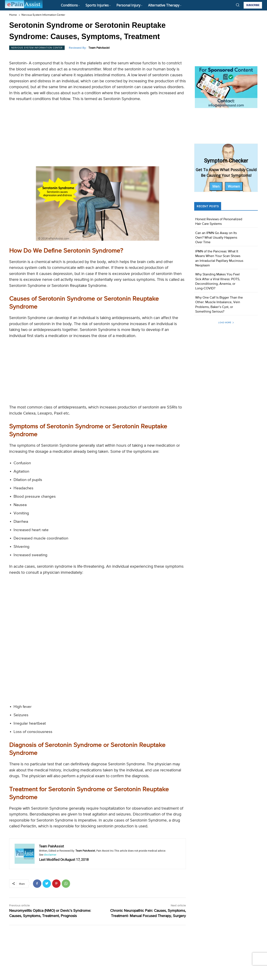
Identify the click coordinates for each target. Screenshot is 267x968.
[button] (237, 5)
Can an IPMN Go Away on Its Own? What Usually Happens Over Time (216, 238)
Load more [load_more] (226, 322)
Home (13, 15)
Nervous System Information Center (43, 15)
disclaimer (50, 854)
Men (215, 186)
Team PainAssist (99, 47)
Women (234, 186)
